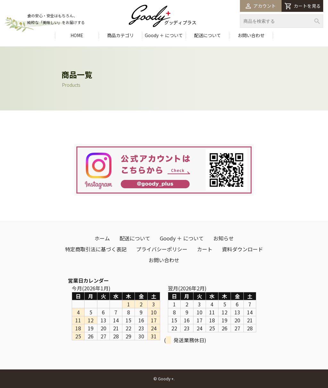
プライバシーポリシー (161, 249)
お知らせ (223, 238)
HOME (76, 35)
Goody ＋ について (164, 35)
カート (204, 249)
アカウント (261, 6)
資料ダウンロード (242, 249)
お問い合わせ (251, 35)
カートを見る (302, 6)
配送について (207, 35)
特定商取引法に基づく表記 (96, 249)
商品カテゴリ (120, 35)
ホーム (102, 238)
